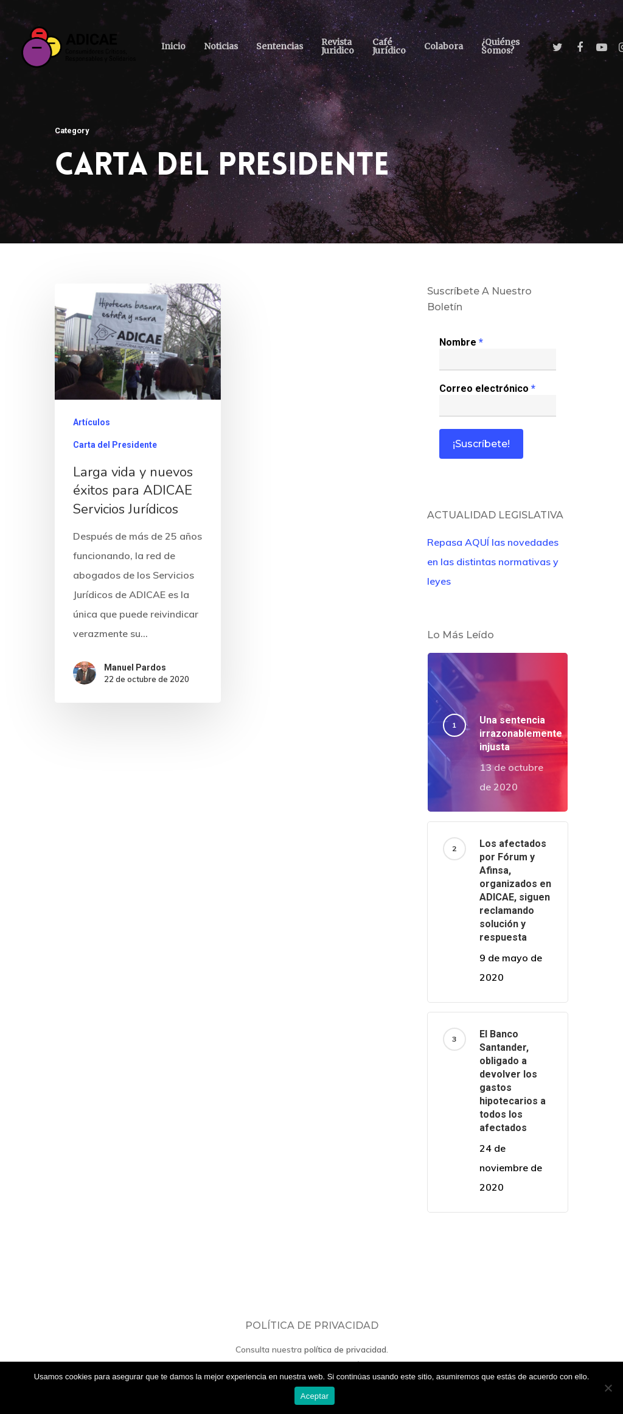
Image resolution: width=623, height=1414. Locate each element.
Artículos (91, 423)
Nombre (461, 342)
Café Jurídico (389, 46)
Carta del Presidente (115, 446)
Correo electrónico (487, 388)
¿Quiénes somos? (500, 46)
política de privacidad (345, 1349)
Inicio (173, 46)
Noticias (221, 46)
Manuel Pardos (135, 668)
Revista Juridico (337, 46)
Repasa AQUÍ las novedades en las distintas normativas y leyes (493, 561)
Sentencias (279, 46)
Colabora (443, 46)
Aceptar (315, 1396)
